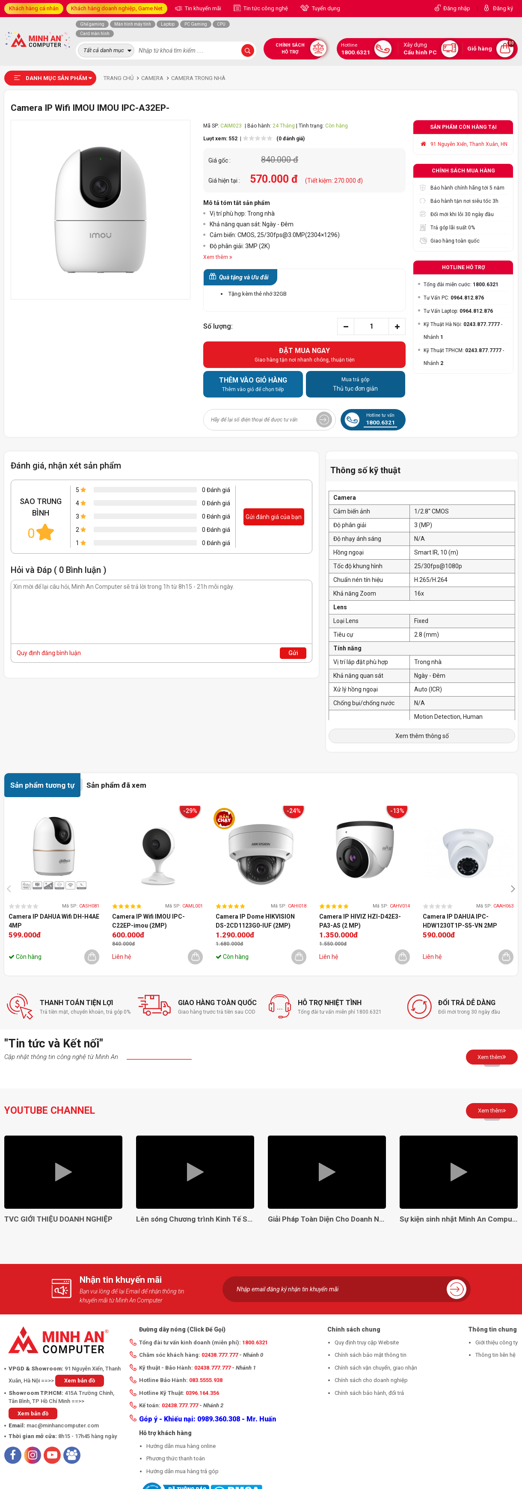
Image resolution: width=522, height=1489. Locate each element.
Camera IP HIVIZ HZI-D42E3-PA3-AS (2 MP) (360, 921)
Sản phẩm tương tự (42, 785)
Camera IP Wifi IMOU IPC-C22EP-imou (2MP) (148, 921)
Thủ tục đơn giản (355, 384)
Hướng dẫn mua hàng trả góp (182, 1471)
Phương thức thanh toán (175, 1458)
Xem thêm (492, 1056)
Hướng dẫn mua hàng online (181, 1446)
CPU (221, 24)
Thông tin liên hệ (495, 1355)
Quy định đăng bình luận (49, 653)
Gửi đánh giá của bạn (274, 516)
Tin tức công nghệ (265, 8)
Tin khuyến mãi (202, 8)
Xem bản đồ (79, 1380)
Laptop (168, 24)
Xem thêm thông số (422, 736)
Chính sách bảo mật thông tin (370, 1355)
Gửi (293, 653)
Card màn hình (95, 33)
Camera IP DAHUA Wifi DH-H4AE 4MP (54, 921)
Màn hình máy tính (132, 24)
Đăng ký (503, 8)
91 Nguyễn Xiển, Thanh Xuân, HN (468, 144)
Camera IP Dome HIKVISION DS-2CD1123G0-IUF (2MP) (255, 921)
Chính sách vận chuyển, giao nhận (376, 1367)
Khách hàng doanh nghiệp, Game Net (117, 8)
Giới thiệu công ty (496, 1342)
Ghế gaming (92, 24)
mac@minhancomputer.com (63, 1425)
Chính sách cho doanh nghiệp (371, 1380)
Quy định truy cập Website (367, 1342)
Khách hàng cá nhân (34, 8)
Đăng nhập (456, 8)
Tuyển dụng (325, 8)
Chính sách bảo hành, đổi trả (369, 1393)
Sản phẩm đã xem (116, 785)
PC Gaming (195, 24)
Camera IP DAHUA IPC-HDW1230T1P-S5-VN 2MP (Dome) (460, 921)
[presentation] (11, 888)
